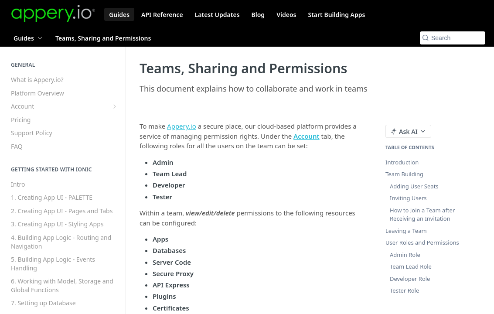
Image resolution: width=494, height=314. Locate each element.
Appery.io (181, 126)
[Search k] (452, 37)
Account (306, 136)
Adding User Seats (414, 186)
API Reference (162, 14)
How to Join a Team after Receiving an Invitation (422, 214)
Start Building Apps (336, 14)
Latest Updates (217, 14)
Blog (258, 14)
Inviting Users (408, 198)
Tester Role (404, 290)
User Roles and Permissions (422, 242)
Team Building (404, 174)
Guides (119, 14)
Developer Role (410, 279)
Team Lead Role (411, 266)
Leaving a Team (406, 231)
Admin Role (405, 255)
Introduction (402, 162)
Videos (286, 14)
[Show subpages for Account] (114, 106)
